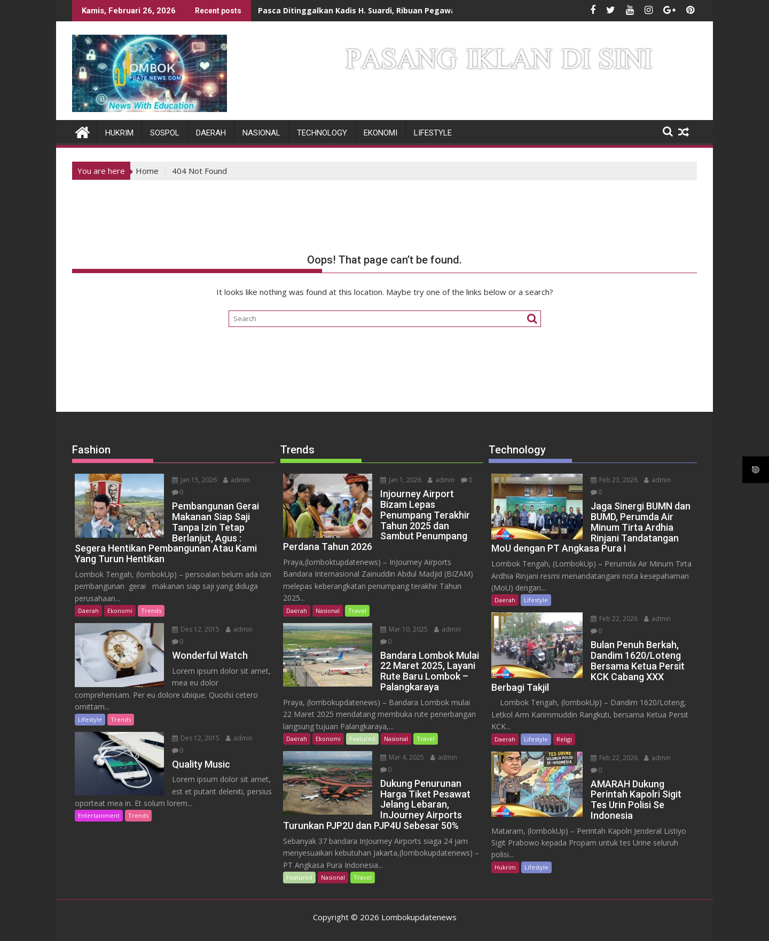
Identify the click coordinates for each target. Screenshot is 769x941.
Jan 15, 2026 (190, 479)
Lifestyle (433, 133)
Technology (322, 133)
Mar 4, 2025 (398, 757)
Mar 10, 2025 (399, 628)
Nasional (261, 133)
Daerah (211, 133)
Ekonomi (380, 133)
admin (232, 479)
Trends (151, 598)
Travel (357, 610)
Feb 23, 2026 (609, 479)
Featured (362, 739)
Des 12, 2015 (191, 616)
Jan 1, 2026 (396, 479)
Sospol (164, 133)
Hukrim (119, 133)
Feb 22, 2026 (609, 616)
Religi (564, 725)
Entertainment (99, 803)
